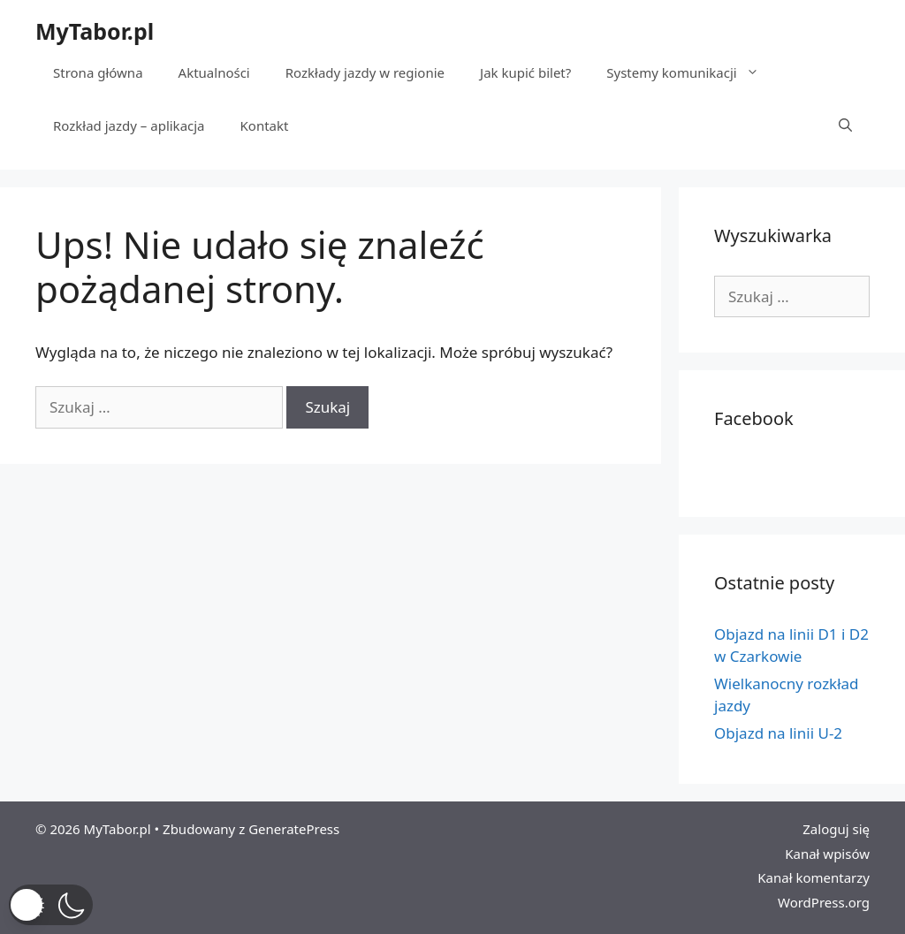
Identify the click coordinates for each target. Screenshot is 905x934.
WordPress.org (824, 902)
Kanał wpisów (827, 853)
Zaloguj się (836, 829)
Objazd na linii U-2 (778, 733)
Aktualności (214, 72)
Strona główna (98, 72)
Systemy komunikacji (691, 72)
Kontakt (264, 125)
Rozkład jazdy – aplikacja (129, 125)
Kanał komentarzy (813, 877)
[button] (51, 905)
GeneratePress (293, 829)
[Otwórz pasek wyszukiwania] (845, 125)
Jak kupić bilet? (525, 72)
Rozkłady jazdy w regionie (365, 72)
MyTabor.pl (94, 31)
